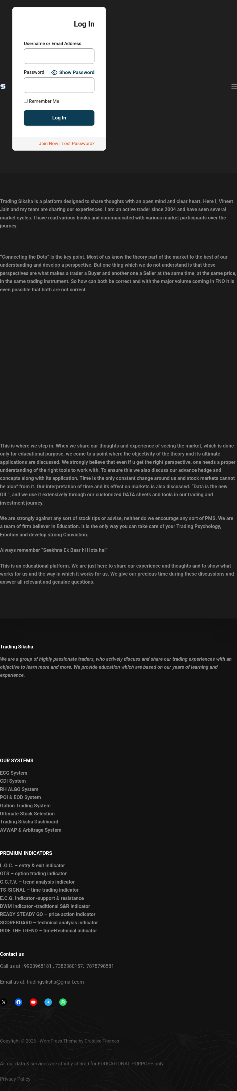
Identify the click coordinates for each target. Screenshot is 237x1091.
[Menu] (234, 86)
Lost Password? (78, 143)
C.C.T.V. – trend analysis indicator (37, 882)
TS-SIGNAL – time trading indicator (39, 890)
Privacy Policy (15, 1079)
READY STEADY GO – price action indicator (47, 914)
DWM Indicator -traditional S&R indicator (45, 906)
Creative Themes (102, 1041)
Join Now (48, 143)
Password (34, 72)
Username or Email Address (52, 43)
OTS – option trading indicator (33, 874)
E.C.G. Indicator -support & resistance (42, 898)
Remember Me (41, 101)
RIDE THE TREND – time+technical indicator (48, 931)
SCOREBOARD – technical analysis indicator (49, 923)
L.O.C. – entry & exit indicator (32, 865)
